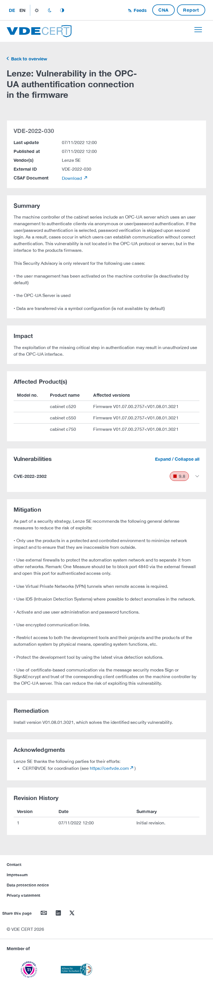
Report (191, 9)
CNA (163, 9)
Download (72, 178)
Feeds (139, 10)
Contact (14, 864)
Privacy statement (23, 895)
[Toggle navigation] (198, 29)
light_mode (37, 10)
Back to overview (28, 58)
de (12, 10)
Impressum (17, 874)
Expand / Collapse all (177, 459)
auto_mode (62, 10)
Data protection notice (28, 885)
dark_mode (49, 10)
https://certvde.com (109, 768)
